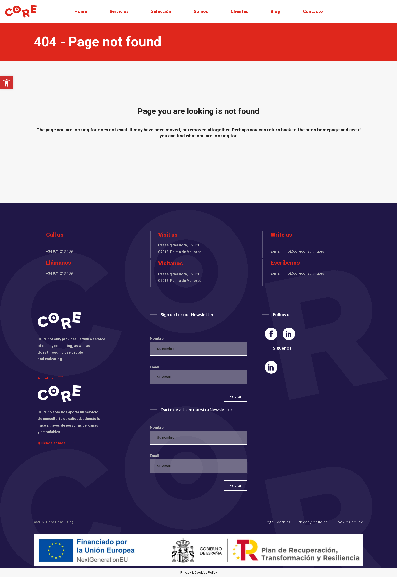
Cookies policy (348, 521)
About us (50, 377)
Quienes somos (56, 442)
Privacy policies (312, 521)
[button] (6, 82)
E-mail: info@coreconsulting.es (297, 251)
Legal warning (277, 521)
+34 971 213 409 (59, 251)
